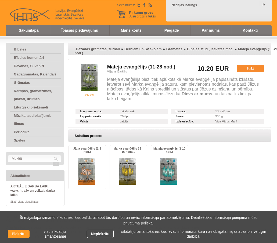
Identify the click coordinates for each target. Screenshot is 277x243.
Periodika (22, 132)
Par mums (211, 30)
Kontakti (250, 30)
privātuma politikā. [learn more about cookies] (138, 223)
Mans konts (131, 30)
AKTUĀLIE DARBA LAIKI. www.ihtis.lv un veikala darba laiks (32, 190)
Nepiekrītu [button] (100, 234)
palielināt (89, 95)
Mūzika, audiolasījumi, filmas (32, 120)
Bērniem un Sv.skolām (142, 49)
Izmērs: (181, 111)
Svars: (180, 116)
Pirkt (250, 68)
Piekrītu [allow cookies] (19, 234)
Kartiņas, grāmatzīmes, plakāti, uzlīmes (33, 95)
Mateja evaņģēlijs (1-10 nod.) (169, 150)
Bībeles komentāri (29, 58)
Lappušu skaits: (91, 116)
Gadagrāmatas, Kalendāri (35, 74)
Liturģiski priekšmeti (31, 107)
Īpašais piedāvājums (80, 30)
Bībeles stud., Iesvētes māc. (210, 49)
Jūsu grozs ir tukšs (142, 14)
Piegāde (171, 30)
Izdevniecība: (185, 121)
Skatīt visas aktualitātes (24, 201)
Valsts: (84, 121)
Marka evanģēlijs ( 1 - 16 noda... (128, 150)
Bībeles (20, 49)
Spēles (19, 140)
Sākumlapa (29, 30)
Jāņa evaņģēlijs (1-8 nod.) (87, 150)
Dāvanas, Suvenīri (29, 66)
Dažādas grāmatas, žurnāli (98, 49)
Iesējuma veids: (91, 111)
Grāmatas (22, 83)
